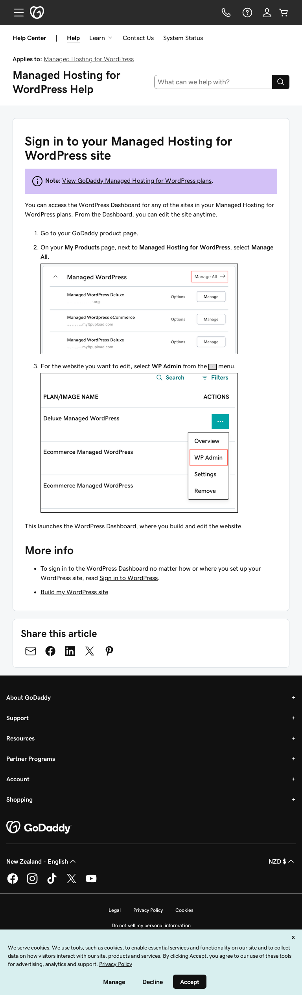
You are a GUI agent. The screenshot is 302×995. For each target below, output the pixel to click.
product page (117, 233)
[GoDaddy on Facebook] (12, 882)
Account (17, 779)
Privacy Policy (148, 910)
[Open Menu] (16, 12)
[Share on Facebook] (50, 651)
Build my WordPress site (74, 592)
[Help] (246, 13)
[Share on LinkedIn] (70, 651)
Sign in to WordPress (128, 578)
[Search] (280, 82)
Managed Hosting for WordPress (89, 59)
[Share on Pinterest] (109, 651)
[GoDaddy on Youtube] (91, 882)
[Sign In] (267, 13)
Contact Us (138, 38)
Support (17, 718)
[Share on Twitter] (89, 651)
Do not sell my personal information (151, 925)
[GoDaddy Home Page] (39, 827)
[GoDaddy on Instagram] (32, 882)
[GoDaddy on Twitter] (71, 882)
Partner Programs (30, 758)
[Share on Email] (31, 651)
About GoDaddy (28, 697)
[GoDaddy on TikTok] (52, 882)
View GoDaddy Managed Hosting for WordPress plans (137, 180)
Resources (20, 738)
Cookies (184, 910)
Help (73, 38)
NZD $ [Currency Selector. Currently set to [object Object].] (282, 861)
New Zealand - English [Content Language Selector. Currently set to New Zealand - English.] (41, 861)
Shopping (19, 799)
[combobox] (213, 81)
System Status (183, 38)
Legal (115, 910)
